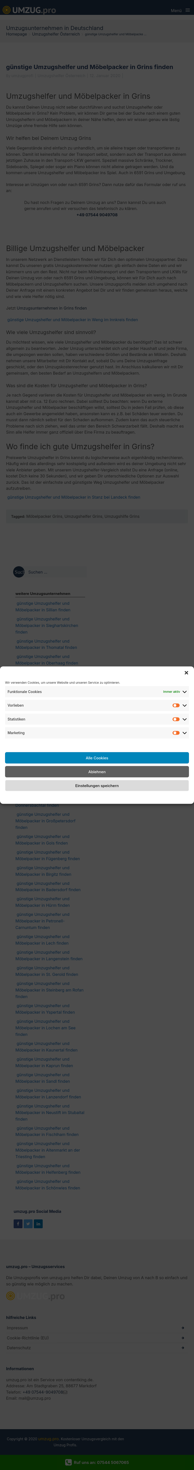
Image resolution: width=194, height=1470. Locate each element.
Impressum (137, 796)
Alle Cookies (97, 757)
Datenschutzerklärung (103, 796)
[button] (186, 672)
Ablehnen (97, 771)
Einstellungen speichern (97, 785)
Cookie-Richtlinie (63, 796)
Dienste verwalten (22, 743)
